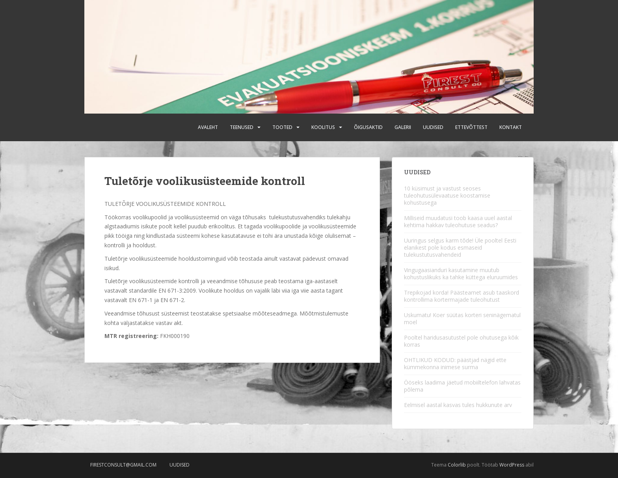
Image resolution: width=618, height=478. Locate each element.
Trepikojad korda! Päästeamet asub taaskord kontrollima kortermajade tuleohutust (461, 296)
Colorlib (457, 464)
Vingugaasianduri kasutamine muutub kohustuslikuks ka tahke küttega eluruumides (461, 273)
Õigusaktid (368, 127)
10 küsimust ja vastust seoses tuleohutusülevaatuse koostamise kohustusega (447, 195)
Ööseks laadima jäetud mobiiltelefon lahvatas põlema (462, 386)
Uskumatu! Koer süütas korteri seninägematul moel (462, 318)
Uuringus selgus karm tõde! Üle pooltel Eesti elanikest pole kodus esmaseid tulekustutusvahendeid (460, 247)
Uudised (433, 127)
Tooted (282, 127)
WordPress (511, 464)
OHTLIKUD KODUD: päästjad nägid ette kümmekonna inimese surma (455, 363)
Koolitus (323, 127)
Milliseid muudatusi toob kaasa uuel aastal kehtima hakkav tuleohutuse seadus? (458, 221)
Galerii (403, 127)
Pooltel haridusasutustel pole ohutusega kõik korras (461, 341)
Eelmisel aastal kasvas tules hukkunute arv (458, 405)
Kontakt (510, 127)
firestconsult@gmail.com (123, 464)
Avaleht (208, 127)
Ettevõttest (471, 127)
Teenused (241, 127)
